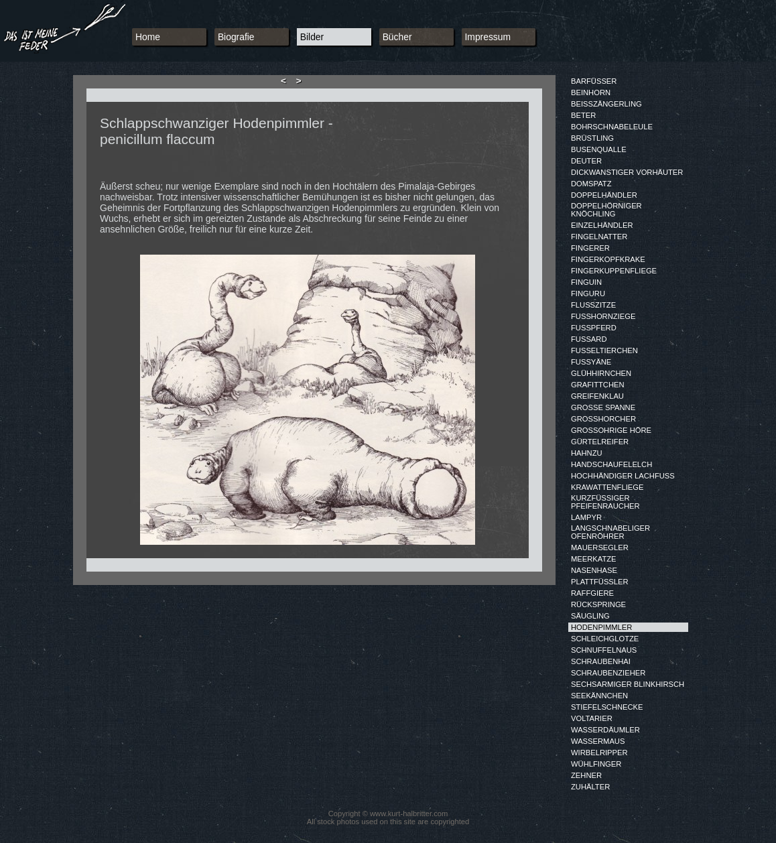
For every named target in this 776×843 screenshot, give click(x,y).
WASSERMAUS (598, 741)
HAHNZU (586, 453)
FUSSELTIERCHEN (604, 350)
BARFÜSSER (594, 81)
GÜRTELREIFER (600, 442)
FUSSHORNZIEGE (603, 316)
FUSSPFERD (594, 328)
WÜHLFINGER (596, 764)
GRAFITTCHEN (598, 385)
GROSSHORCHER (603, 419)
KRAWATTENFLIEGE (607, 487)
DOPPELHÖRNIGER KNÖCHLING (606, 210)
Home (147, 36)
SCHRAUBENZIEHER (608, 673)
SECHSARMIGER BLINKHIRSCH (627, 684)
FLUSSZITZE (593, 305)
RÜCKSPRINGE (598, 604)
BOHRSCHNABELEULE (612, 127)
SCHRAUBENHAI (601, 661)
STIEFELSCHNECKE (607, 707)
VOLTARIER (591, 718)
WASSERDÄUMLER (605, 730)
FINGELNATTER (599, 237)
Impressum (488, 36)
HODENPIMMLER (601, 627)
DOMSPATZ (591, 184)
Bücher (397, 36)
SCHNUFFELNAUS (604, 650)
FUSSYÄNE (591, 362)
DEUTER (586, 161)
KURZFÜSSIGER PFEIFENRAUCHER (605, 502)
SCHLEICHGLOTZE (605, 639)
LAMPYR (586, 517)
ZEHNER (586, 775)
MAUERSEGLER (600, 547)
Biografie (236, 36)
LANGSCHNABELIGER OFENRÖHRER (610, 532)
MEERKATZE (594, 559)
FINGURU (588, 293)
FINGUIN (586, 282)
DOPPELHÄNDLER (604, 195)
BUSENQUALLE (599, 149)
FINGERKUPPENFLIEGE (614, 271)
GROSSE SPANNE (603, 407)
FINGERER (590, 248)
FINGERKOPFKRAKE (608, 259)
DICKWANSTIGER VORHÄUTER (627, 172)
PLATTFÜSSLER (600, 582)
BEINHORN (590, 92)
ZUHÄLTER (590, 787)
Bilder (312, 36)
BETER (583, 115)
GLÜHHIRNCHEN (601, 373)
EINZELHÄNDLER (602, 225)
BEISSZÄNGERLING (606, 104)
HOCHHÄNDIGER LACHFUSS (623, 476)
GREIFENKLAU (597, 396)
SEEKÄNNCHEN (599, 696)
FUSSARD (588, 339)
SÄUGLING (590, 616)
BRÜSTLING (592, 138)
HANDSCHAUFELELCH (611, 464)
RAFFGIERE (592, 593)
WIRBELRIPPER (599, 753)
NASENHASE (594, 570)
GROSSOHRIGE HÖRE (611, 430)
